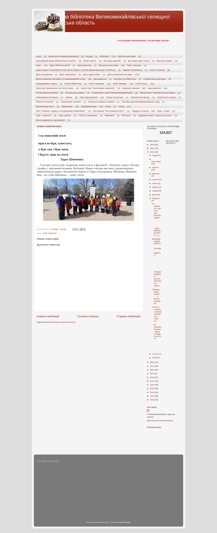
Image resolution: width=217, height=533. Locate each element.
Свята (108, 106)
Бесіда (89, 56)
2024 (152, 148)
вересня (155, 173)
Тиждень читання (140, 111)
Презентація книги (45, 106)
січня (154, 358)
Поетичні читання (44, 102)
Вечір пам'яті (89, 61)
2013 (152, 396)
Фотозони (126, 115)
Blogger (127, 522)
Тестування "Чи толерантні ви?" (108, 111)
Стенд (121, 106)
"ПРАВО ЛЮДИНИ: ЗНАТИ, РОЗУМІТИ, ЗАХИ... (156, 277)
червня (155, 187)
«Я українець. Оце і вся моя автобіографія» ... (156, 212)
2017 (152, 381)
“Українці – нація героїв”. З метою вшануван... (156, 296)
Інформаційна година (46, 83)
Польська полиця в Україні (101, 102)
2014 (152, 392)
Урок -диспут (65, 115)
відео (38, 65)
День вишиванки (44, 74)
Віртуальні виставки (108, 65)
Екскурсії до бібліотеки (125, 79)
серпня (155, 179)
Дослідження (100, 79)
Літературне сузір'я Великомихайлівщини (112, 92)
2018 (152, 377)
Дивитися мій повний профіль (160, 420)
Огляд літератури (114, 97)
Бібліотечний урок (127, 56)
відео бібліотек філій (60, 65)
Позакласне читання (71, 102)
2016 (152, 385)
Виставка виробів (112, 61)
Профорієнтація (89, 106)
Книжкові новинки (130, 88)
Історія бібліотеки (72, 83)
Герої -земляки (134, 65)
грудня (155, 155)
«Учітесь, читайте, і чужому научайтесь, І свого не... (156, 314)
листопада (156, 161)
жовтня (155, 167)
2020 (152, 370)
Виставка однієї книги (138, 61)
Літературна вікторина (47, 92)
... (156, 262)
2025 (152, 145)
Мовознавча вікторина (47, 97)
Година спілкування (132, 70)
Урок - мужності (43, 115)
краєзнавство (154, 88)
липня (155, 183)
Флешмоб (109, 115)
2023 (152, 152)
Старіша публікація (128, 316)
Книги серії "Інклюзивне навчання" (98, 88)
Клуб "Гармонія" (97, 83)
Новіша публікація (48, 316)
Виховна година (164, 61)
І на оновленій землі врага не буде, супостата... (156, 332)
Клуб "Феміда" (120, 83)
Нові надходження (89, 97)
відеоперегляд (84, 65)
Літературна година (74, 92)
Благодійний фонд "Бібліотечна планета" (56, 61)
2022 (152, 362)
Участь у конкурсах (87, 115)
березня (155, 198)
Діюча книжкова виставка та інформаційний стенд (60, 79)
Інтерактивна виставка (154, 79)
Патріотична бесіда (140, 97)
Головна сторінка (88, 316)
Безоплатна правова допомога (63, 56)
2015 (152, 388)
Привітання (67, 106)
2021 (152, 366)
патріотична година (166, 97)
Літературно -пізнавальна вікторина (157, 92)
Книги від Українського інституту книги (55, 88)
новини (68, 97)
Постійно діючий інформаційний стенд (140, 102)
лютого (155, 354)
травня (155, 191)
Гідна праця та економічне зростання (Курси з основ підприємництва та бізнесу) (75, 70)
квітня (155, 195)
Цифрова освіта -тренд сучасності (155, 115)
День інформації (68, 74)
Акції (39, 56)
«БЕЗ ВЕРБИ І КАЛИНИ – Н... (156, 229)
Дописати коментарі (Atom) (63, 322)
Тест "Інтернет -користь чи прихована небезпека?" (61, 111)
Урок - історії (163, 111)
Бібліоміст (105, 56)
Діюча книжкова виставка (119, 74)
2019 (152, 373)
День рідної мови (91, 74)
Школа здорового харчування (50, 120)
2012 (152, 400)
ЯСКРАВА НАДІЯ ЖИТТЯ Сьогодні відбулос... (156, 247)
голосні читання (157, 70)
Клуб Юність (141, 83)
